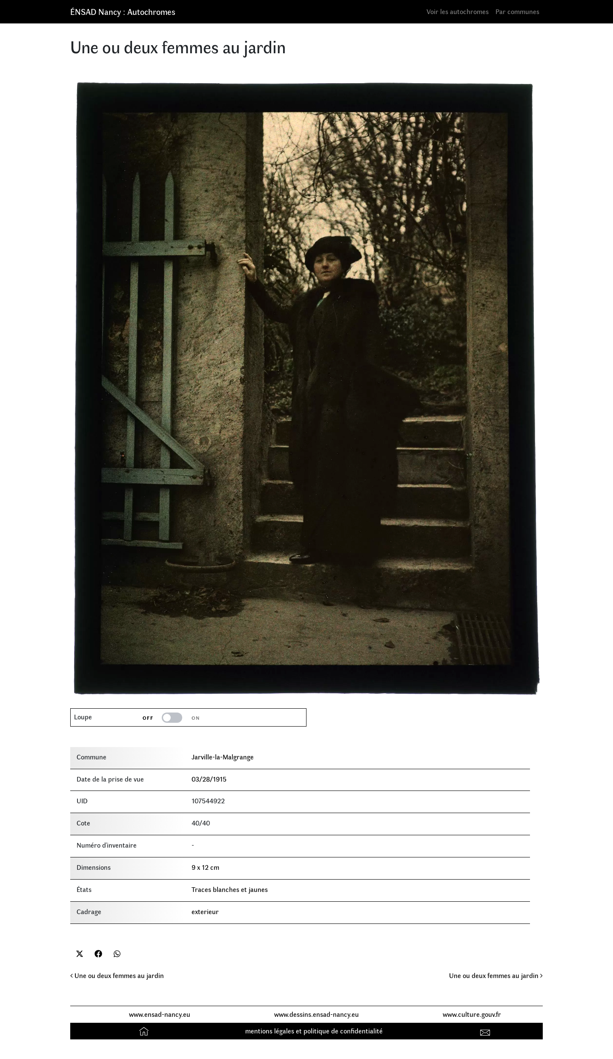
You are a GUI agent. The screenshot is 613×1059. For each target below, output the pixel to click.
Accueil (145, 1030)
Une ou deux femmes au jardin (117, 975)
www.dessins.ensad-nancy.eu (316, 1014)
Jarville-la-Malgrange (223, 756)
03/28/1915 (209, 778)
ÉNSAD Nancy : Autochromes (122, 11)
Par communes (517, 11)
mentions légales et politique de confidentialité (314, 1030)
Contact (486, 1030)
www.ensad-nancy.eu (159, 1014)
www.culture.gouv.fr (472, 1014)
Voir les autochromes (458, 11)
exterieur (205, 911)
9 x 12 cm (205, 867)
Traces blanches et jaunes (230, 889)
